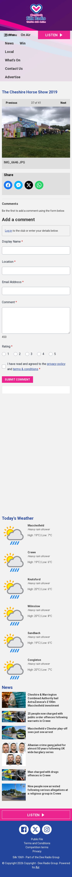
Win (23, 43)
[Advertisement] (31, 453)
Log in (8, 230)
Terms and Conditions (37, 843)
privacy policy (56, 364)
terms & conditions (25, 369)
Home (10, 35)
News (9, 43)
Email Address (13, 282)
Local (9, 52)
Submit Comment (17, 379)
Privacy (37, 851)
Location (9, 262)
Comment (9, 302)
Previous (9, 101)
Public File (37, 839)
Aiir (37, 867)
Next (61, 101)
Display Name (12, 241)
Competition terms (37, 847)
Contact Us (14, 69)
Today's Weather (18, 518)
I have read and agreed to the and (36, 366)
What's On (12, 60)
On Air (26, 35)
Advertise (12, 77)
